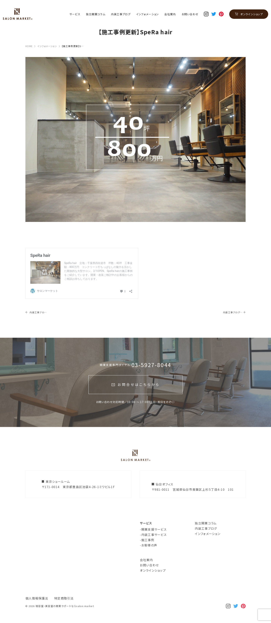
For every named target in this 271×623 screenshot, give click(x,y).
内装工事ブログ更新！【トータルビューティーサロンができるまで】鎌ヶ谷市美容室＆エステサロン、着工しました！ (232, 319)
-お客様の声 (148, 552)
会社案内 (170, 14)
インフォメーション (147, 14)
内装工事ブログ (121, 14)
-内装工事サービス (153, 541)
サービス (74, 14)
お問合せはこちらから (139, 391)
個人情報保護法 (36, 605)
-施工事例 (147, 547)
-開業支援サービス (153, 536)
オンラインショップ (251, 14)
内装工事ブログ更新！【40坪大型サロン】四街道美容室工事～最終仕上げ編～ (36, 319)
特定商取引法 (64, 605)
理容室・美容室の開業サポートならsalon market (65, 613)
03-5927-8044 (151, 371)
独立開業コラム (95, 14)
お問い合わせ (190, 14)
